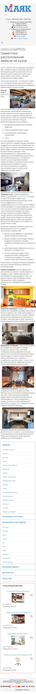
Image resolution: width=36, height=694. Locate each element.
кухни (3, 83)
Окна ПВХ (7, 578)
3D (3, 543)
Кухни (4, 461)
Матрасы (6, 504)
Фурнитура (8, 572)
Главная (4, 48)
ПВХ (4, 547)
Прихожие (6, 469)
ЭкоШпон (6, 527)
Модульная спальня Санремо (18, 612)
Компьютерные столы (10, 492)
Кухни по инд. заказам (10, 465)
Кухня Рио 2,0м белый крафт (18, 591)
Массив (5, 531)
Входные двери (10, 567)
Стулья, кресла (8, 496)
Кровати (5, 508)
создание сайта (9, 689)
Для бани (6, 554)
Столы (5, 488)
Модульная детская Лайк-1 (18, 634)
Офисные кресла (8, 500)
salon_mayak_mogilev (19, 38)
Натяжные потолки (12, 516)
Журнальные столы (9, 481)
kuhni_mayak (19, 36)
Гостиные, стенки (8, 450)
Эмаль (5, 539)
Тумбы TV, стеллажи (9, 477)
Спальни (5, 453)
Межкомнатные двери (14, 522)
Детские (5, 457)
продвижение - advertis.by (22, 689)
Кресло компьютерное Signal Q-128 (18, 655)
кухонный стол (21, 196)
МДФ (4, 550)
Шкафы (5, 473)
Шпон (4, 535)
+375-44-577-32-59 (22, 27)
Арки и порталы (8, 562)
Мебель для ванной (9, 512)
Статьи (12, 48)
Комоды (5, 484)
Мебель (6, 445)
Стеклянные (7, 558)
